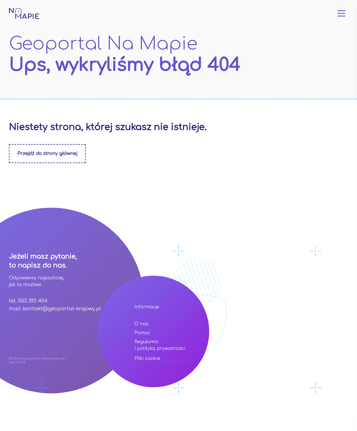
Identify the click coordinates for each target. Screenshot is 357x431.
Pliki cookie (147, 358)
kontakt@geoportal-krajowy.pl (62, 308)
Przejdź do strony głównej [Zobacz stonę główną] (47, 153)
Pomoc (142, 332)
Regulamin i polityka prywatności (159, 345)
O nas (141, 323)
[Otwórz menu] (341, 13)
